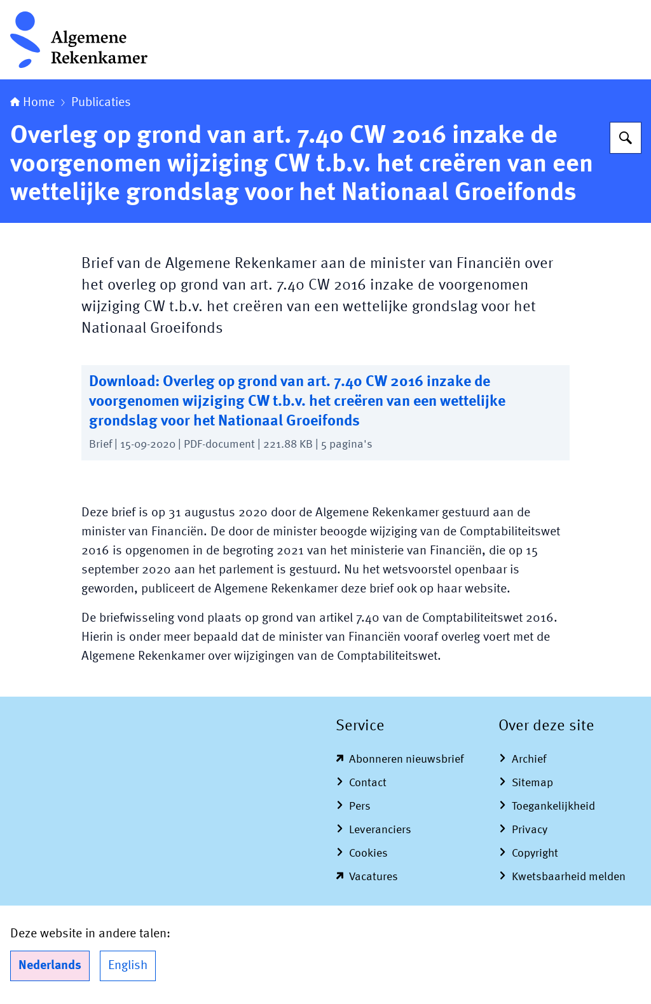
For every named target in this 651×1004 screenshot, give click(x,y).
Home (32, 103)
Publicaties (101, 103)
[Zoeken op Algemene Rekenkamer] (625, 138)
